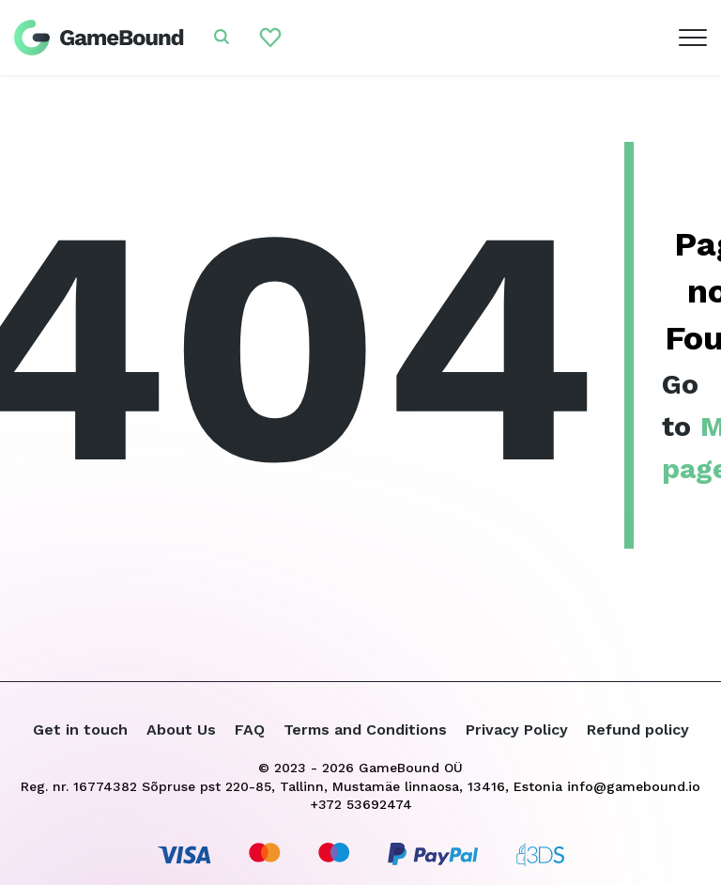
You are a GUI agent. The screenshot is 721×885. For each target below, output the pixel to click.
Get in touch (80, 729)
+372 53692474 (361, 804)
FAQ (250, 729)
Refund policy (638, 729)
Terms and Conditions (365, 729)
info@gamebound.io (633, 786)
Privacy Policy (517, 729)
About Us (181, 729)
